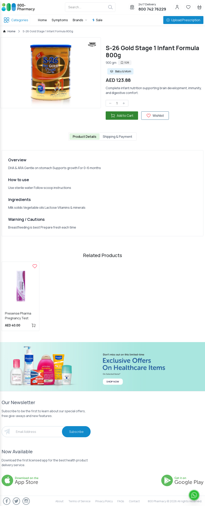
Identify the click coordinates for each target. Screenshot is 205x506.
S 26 (124, 62)
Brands (80, 20)
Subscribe (76, 431)
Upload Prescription (183, 20)
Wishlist (155, 115)
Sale (97, 20)
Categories (15, 20)
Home (42, 20)
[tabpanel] (102, 193)
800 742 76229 (152, 9)
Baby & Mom (120, 71)
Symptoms (60, 20)
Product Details (84, 136)
